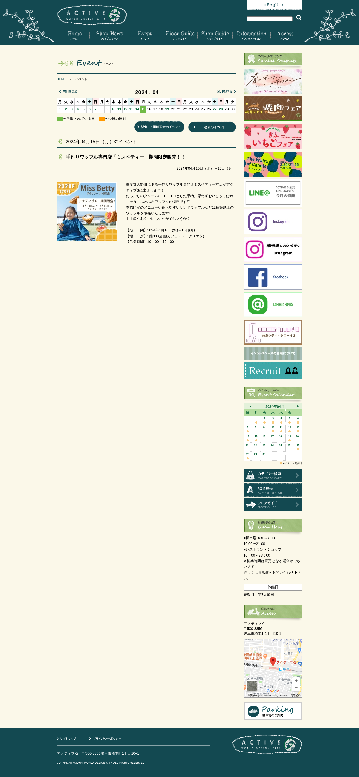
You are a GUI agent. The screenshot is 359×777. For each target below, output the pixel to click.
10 (114, 109)
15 (143, 109)
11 (119, 109)
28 (221, 109)
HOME (61, 79)
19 (167, 109)
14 (137, 109)
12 (125, 109)
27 (215, 109)
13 (131, 109)
